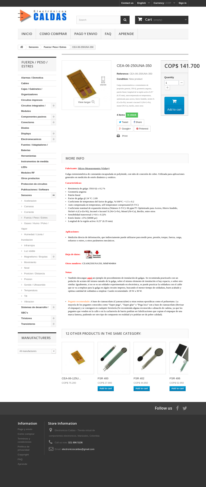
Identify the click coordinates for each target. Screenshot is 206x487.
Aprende (126, 34)
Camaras (29, 206)
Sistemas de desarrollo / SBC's (34, 310)
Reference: (123, 73)
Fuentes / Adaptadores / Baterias (34, 147)
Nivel (27, 268)
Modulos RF (28, 172)
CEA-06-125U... (71, 378)
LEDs (24, 167)
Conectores (27, 122)
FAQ (108, 34)
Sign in (182, 3)
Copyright (23, 454)
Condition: (123, 79)
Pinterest (142, 128)
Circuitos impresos (32, 100)
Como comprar (53, 34)
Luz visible (29, 251)
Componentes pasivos (33, 116)
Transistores (28, 324)
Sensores (26, 195)
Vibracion (29, 301)
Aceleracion (30, 200)
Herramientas (28, 155)
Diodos (25, 128)
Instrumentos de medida (34, 161)
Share (138, 122)
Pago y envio (85, 34)
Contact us (127, 3)
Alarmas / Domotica (32, 77)
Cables (25, 83)
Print (125, 136)
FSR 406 (175, 378)
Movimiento (30, 262)
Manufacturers (36, 338)
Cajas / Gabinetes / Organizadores (31, 92)
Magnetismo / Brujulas (36, 256)
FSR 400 (103, 378)
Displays (26, 133)
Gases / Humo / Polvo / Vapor (34, 226)
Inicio (26, 34)
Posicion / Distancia (34, 273)
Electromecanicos (31, 139)
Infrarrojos (29, 245)
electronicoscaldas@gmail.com (78, 449)
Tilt (25, 296)
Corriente (29, 212)
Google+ (125, 128)
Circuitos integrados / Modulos (33, 108)
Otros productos (30, 178)
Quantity (169, 77)
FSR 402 (139, 378)
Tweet (123, 122)
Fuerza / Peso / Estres (36, 217)
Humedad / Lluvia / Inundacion (32, 237)
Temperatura (31, 290)
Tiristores (26, 318)
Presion (28, 279)
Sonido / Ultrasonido (35, 284)
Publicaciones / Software (35, 189)
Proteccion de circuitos (34, 184)
